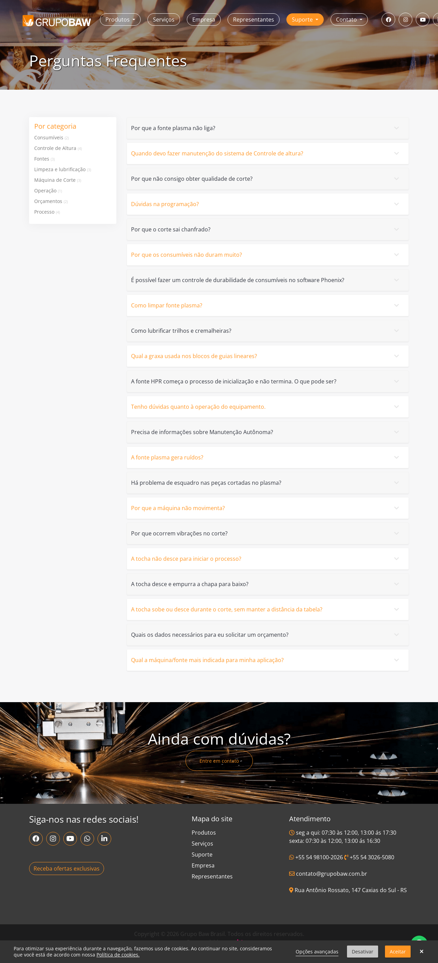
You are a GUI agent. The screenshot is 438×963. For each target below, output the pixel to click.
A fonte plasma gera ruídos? (266, 457)
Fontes (44, 158)
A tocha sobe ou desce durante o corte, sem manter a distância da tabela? (266, 609)
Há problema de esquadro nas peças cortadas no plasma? (266, 483)
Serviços (164, 19)
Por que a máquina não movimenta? (266, 508)
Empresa (203, 19)
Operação (48, 190)
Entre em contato (219, 761)
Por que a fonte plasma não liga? (266, 128)
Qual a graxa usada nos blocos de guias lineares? (266, 356)
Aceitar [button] (398, 951)
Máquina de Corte (57, 180)
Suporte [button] (303, 19)
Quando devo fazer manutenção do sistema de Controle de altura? (266, 153)
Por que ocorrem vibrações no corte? (266, 533)
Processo (47, 211)
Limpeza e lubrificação (62, 169)
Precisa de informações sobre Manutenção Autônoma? (266, 432)
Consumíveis (51, 137)
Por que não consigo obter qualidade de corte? (266, 179)
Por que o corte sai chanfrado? (266, 229)
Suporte (202, 854)
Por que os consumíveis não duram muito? (266, 255)
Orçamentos (51, 201)
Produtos (204, 832)
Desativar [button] (362, 951)
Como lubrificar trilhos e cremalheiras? (266, 331)
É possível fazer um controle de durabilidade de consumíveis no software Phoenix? (266, 280)
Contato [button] (347, 19)
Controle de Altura (58, 148)
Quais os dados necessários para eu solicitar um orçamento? (266, 635)
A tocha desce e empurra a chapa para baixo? (266, 584)
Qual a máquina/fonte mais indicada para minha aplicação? (266, 660)
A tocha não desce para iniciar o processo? (266, 559)
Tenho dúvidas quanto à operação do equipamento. (266, 407)
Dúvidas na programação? (266, 204)
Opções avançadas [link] (317, 951)
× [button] (421, 951)
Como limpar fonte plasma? (266, 305)
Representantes (253, 19)
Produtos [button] (118, 19)
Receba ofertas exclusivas (67, 868)
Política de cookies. (118, 954)
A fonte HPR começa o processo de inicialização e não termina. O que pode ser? (266, 381)
